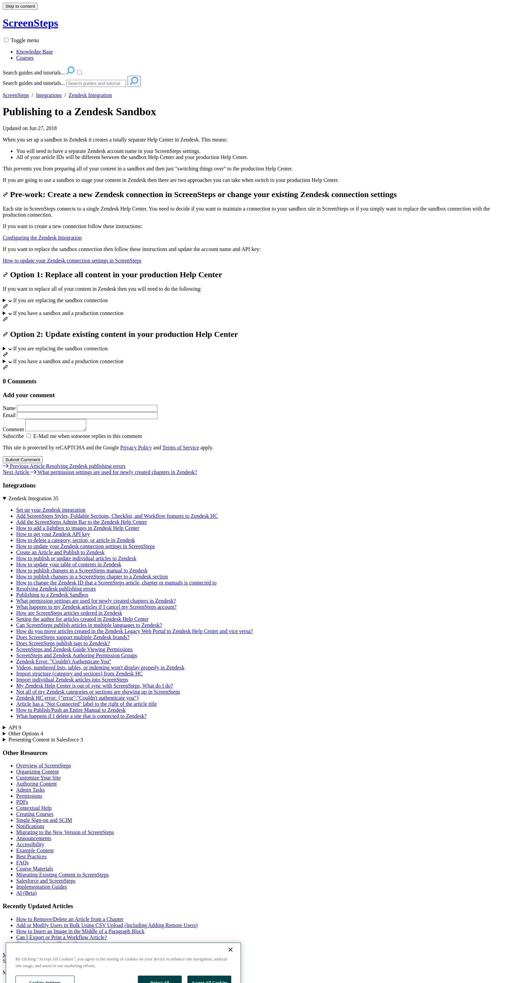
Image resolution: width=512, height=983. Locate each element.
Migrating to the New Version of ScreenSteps (65, 834)
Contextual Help (34, 810)
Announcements (33, 840)
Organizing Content (37, 773)
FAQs (22, 864)
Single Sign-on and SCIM (44, 822)
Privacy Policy (136, 449)
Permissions (29, 798)
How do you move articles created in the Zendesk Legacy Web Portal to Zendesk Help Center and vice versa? (134, 633)
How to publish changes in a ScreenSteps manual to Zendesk (82, 572)
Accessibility (30, 846)
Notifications (30, 828)
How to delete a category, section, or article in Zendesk (75, 542)
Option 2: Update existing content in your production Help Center (120, 334)
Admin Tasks (30, 792)
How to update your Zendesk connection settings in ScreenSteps (72, 260)
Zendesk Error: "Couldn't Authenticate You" (63, 663)
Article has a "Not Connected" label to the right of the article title (86, 706)
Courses (25, 58)
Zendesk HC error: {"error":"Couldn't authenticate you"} (77, 700)
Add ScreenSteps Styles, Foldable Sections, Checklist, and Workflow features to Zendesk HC (117, 518)
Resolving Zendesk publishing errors (56, 591)
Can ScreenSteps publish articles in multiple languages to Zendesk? (89, 627)
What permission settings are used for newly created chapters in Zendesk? (96, 603)
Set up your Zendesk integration (50, 512)
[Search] (96, 83)
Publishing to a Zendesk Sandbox (79, 111)
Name (80, 408)
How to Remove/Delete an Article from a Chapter (70, 921)
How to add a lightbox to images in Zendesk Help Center (77, 530)
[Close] (230, 964)
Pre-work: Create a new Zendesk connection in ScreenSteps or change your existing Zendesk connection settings (200, 194)
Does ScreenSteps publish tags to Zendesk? (63, 645)
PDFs (22, 804)
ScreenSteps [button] (30, 23)
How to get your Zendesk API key (53, 536)
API (14, 729)
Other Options (25, 735)
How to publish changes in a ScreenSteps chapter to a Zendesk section (92, 578)
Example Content (35, 852)
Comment (48, 431)
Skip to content (20, 6)
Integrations (49, 95)
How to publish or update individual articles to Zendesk (76, 560)
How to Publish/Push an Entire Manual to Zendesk (71, 712)
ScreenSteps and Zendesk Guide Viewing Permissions (74, 651)
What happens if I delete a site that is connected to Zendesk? (81, 718)
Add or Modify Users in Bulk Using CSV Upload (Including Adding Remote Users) (107, 927)
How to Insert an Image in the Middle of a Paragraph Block (80, 933)
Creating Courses (35, 816)
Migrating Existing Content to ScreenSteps (62, 877)
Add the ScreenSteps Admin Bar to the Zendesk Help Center (81, 524)
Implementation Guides (41, 889)
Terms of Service (180, 449)
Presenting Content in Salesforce (45, 741)
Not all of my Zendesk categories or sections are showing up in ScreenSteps (98, 694)
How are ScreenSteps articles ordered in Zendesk (69, 615)
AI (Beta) (26, 895)
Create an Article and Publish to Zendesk (60, 554)
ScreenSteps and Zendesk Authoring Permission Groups (76, 657)
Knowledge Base (34, 52)
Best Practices (31, 858)
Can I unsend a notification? (46, 945)
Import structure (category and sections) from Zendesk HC (79, 675)
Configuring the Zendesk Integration (42, 238)
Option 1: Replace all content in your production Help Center (112, 274)
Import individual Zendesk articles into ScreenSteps (72, 682)
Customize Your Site (38, 780)
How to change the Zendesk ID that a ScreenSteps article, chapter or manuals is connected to (116, 585)
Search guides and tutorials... (34, 83)
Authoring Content (36, 786)
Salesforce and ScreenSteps (46, 883)
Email (80, 415)
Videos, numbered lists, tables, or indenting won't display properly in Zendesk (100, 669)
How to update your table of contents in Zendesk (68, 566)
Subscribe (13, 438)
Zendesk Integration (90, 95)
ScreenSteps (16, 95)
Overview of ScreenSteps (43, 767)
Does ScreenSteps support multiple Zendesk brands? (72, 639)
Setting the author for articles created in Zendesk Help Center (82, 621)
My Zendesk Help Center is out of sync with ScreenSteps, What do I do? (94, 688)
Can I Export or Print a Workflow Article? (61, 939)
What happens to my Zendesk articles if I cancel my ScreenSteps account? (96, 609)
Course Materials (34, 871)
